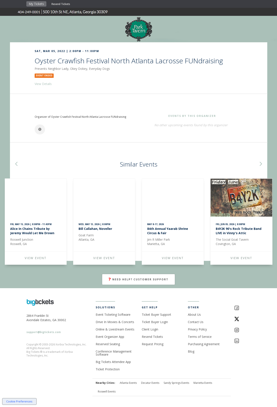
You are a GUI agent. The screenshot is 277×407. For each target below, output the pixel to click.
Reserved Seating (108, 344)
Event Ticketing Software (113, 314)
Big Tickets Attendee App (113, 362)
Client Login (150, 329)
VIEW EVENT (36, 258)
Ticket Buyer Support (156, 314)
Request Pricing (152, 344)
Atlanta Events (128, 383)
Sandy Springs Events (176, 383)
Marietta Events (202, 383)
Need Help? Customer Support (138, 279)
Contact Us (195, 322)
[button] (16, 164)
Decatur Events (150, 383)
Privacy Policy (197, 329)
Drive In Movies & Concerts (115, 322)
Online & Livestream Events (115, 329)
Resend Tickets (61, 4)
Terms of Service (200, 337)
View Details (43, 84)
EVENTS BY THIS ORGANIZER (192, 116)
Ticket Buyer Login (155, 322)
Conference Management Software (114, 352)
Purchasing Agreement (204, 344)
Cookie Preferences (19, 401)
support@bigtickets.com (43, 332)
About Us (194, 314)
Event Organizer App (110, 337)
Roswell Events (107, 391)
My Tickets (36, 4)
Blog (191, 351)
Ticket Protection (108, 369)
